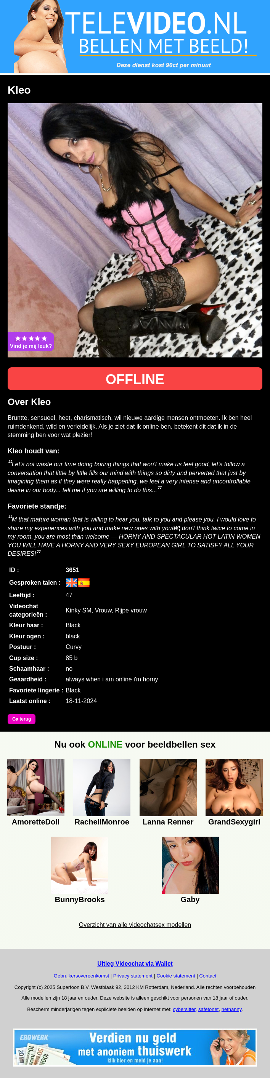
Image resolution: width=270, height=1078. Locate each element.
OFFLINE (135, 379)
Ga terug (21, 719)
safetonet (208, 1009)
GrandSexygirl (234, 822)
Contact (207, 976)
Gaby (190, 899)
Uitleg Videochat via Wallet (135, 963)
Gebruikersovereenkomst (81, 976)
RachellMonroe (102, 822)
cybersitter (184, 1009)
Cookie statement (176, 976)
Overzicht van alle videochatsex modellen (135, 925)
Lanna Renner (168, 822)
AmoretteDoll (36, 822)
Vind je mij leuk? (31, 342)
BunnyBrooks (80, 899)
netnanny (232, 1009)
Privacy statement (133, 976)
